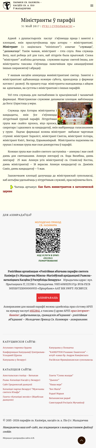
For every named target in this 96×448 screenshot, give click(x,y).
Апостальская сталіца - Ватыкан (20, 375)
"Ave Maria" (55, 389)
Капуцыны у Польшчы (61, 347)
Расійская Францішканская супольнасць (71, 359)
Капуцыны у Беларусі (14, 359)
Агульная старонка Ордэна (17, 347)
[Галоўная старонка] (22, 5)
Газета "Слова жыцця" (61, 375)
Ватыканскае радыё (59, 398)
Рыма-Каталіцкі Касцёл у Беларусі (21, 380)
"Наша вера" (55, 384)
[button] (91, 5)
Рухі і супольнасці (57, 26)
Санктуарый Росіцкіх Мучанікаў (66, 402)
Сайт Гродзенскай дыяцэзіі (17, 384)
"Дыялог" (54, 380)
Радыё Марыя (56, 393)
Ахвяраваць (48, 297)
